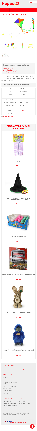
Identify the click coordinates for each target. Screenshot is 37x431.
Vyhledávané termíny (10, 403)
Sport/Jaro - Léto (8, 68)
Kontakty (6, 393)
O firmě (5, 377)
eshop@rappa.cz (24, 369)
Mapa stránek (7, 401)
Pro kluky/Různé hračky (10, 72)
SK (34, 2)
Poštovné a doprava (9, 386)
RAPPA (22, 110)
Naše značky (7, 391)
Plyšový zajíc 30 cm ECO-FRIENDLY (18, 312)
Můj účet (22, 401)
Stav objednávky (24, 403)
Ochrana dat (7, 388)
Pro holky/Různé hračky (10, 70)
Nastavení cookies (14, 422)
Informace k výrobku (9, 116)
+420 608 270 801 (10, 369)
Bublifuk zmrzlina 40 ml (18, 236)
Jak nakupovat (8, 380)
